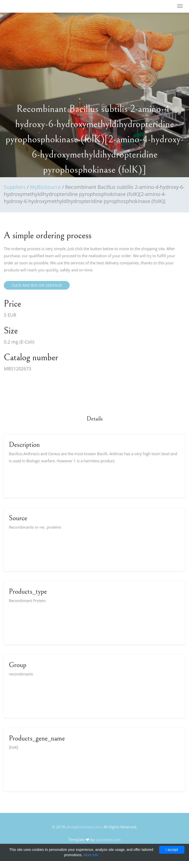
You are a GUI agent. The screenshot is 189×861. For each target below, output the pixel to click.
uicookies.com (108, 839)
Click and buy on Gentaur (37, 285)
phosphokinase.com (83, 826)
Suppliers (15, 187)
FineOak (18, 6)
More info (91, 855)
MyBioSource (45, 187)
